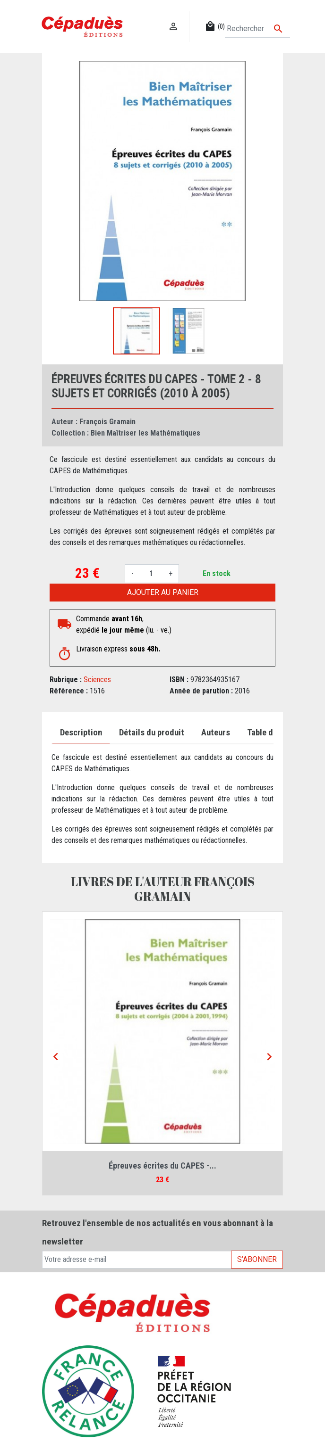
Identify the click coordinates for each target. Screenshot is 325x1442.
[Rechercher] (257, 29)
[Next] (269, 1057)
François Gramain (107, 421)
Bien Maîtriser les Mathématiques (145, 432)
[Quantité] (151, 574)
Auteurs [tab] (215, 732)
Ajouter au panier (162, 592)
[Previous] (55, 1057)
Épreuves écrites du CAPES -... (162, 1165)
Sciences (97, 679)
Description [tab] (81, 732)
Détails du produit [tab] (151, 732)
